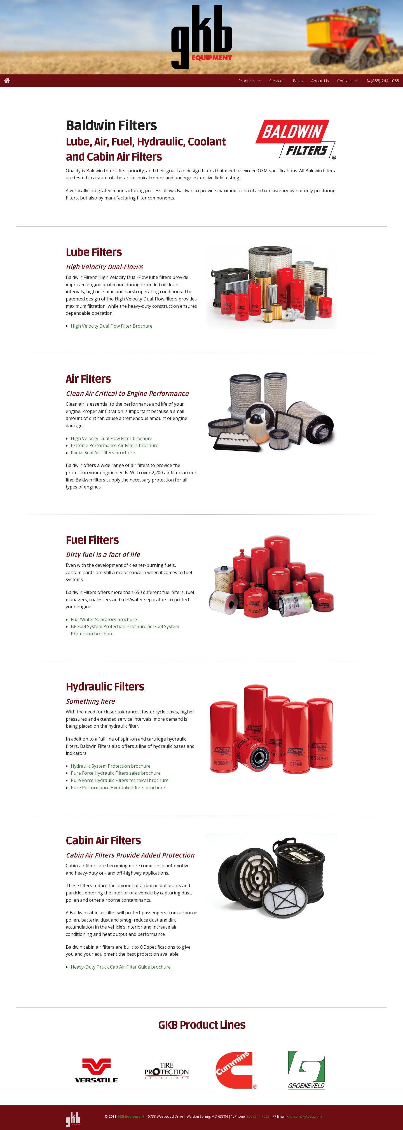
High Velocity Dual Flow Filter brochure (111, 438)
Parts (298, 80)
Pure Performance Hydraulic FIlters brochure (118, 787)
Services (276, 80)
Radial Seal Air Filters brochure (103, 453)
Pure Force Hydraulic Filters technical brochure (119, 780)
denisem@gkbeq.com (304, 1116)
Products (246, 80)
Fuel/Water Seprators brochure (104, 619)
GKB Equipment (130, 1116)
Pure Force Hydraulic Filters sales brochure (116, 773)
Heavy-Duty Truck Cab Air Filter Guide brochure (121, 967)
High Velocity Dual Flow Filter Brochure (112, 326)
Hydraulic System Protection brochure (111, 766)
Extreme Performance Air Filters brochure (114, 445)
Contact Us (347, 80)
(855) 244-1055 (383, 80)
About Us (320, 80)
